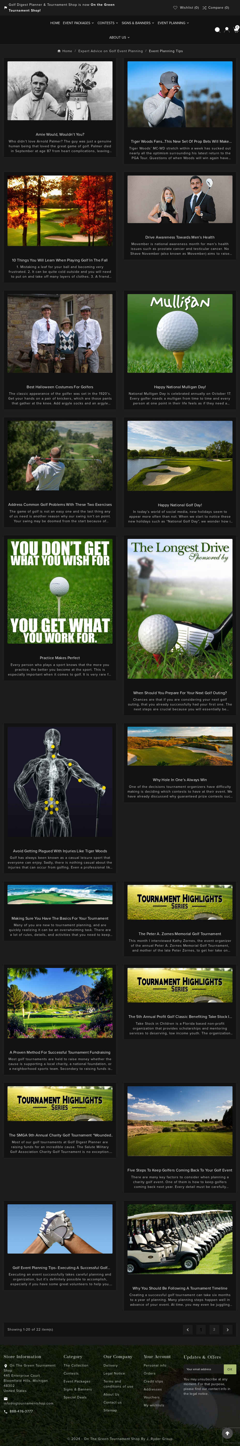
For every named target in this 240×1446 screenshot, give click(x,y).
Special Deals (75, 1397)
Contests (71, 1373)
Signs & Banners (78, 1389)
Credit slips (153, 1381)
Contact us (113, 1402)
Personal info (155, 1365)
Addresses (153, 1389)
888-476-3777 (21, 1411)
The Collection (76, 1365)
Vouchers (152, 1397)
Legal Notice (114, 1373)
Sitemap (110, 1410)
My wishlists (154, 1405)
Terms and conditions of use (119, 1384)
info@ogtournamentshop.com (28, 1403)
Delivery (111, 1365)
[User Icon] (227, 30)
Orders (150, 1373)
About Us (112, 1394)
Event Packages (77, 1381)
